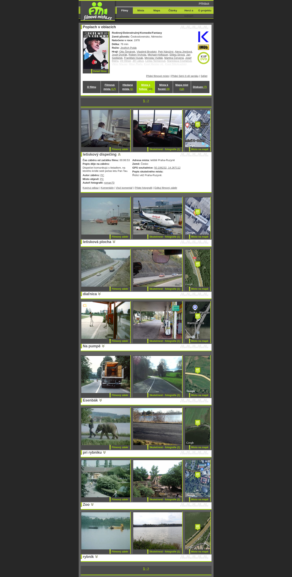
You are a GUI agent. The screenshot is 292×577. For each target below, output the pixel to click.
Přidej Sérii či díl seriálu (185, 76)
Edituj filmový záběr (166, 187)
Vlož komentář (124, 187)
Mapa (156, 10)
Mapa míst (181, 86)
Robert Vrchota (137, 54)
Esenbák (90, 400)
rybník (88, 557)
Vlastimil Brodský (147, 51)
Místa (140, 10)
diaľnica (90, 294)
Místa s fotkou (145, 86)
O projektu (204, 10)
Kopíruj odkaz (91, 187)
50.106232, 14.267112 (167, 167)
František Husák (133, 57)
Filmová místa (109, 86)
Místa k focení (164, 86)
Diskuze (200, 86)
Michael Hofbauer (158, 54)
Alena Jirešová (183, 51)
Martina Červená (174, 57)
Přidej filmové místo (157, 76)
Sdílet (204, 76)
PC (102, 175)
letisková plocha (97, 242)
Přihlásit (204, 3)
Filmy (124, 10)
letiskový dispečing (100, 154)
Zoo (86, 505)
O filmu (91, 86)
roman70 (109, 182)
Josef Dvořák (119, 54)
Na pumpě (92, 346)
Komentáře (107, 187)
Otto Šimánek (127, 51)
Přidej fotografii (143, 187)
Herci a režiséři (188, 13)
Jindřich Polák (128, 47)
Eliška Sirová (177, 54)
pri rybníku (92, 452)
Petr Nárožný (166, 51)
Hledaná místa (127, 86)
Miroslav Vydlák (154, 57)
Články (173, 10)
